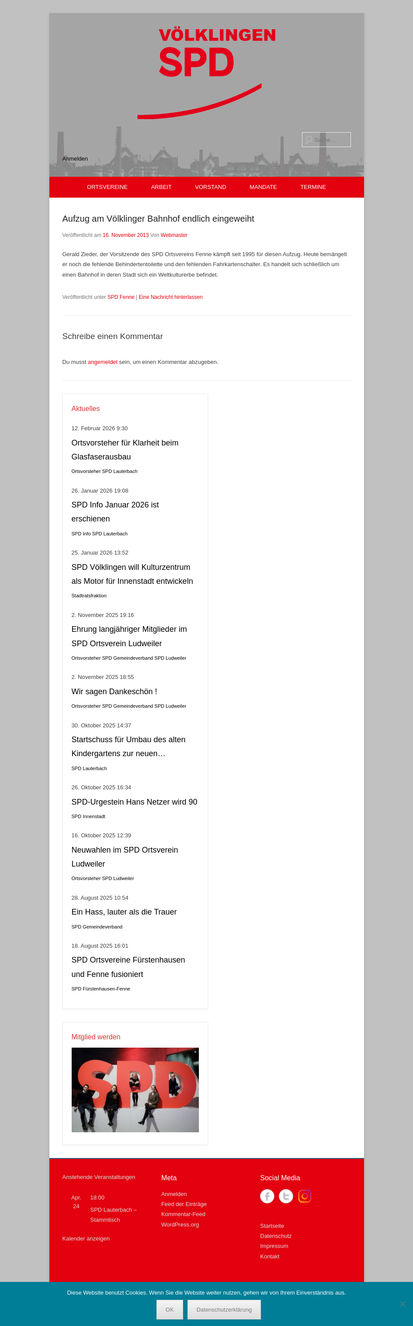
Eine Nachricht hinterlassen (171, 297)
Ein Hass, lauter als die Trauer (124, 912)
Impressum (274, 1246)
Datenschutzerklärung (224, 1309)
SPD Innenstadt (88, 816)
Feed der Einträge (184, 1204)
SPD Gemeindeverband (127, 658)
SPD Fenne (121, 297)
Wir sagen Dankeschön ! (114, 691)
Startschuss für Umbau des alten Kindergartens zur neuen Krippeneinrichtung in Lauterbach (129, 748)
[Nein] (402, 1303)
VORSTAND (210, 187)
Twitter (286, 1196)
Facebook (267, 1196)
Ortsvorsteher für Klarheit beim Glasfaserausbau (125, 450)
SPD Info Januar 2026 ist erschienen (115, 511)
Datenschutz (276, 1236)
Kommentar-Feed (183, 1214)
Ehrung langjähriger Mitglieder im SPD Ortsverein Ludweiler (129, 636)
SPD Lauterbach (120, 471)
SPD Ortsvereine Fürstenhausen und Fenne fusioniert (128, 967)
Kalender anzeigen (86, 1238)
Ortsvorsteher (86, 471)
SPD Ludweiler (170, 658)
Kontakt (269, 1256)
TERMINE (313, 187)
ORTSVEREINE (107, 187)
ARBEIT (161, 187)
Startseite (272, 1226)
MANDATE (263, 187)
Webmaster (174, 235)
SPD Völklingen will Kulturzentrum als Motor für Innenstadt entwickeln (132, 574)
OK (170, 1309)
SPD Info (81, 533)
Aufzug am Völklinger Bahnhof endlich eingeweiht (158, 218)
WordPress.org (180, 1224)
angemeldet (103, 362)
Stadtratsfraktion (89, 595)
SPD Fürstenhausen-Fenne (101, 988)
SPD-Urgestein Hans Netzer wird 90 (135, 802)
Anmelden (75, 158)
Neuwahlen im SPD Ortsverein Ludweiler (125, 857)
